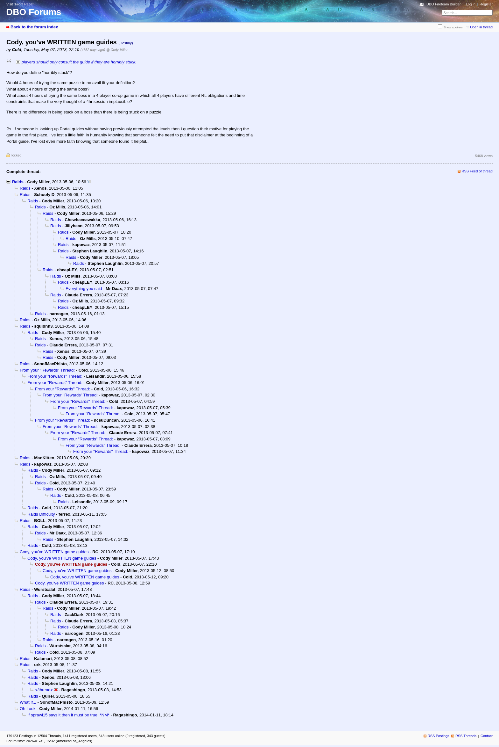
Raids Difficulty (41, 514)
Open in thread (481, 27)
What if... (28, 702)
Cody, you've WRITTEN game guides (54, 551)
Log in (470, 4)
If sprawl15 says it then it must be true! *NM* (68, 715)
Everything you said (84, 288)
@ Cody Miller (117, 50)
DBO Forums (33, 12)
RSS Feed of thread (477, 171)
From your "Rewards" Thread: (47, 370)
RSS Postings (438, 736)
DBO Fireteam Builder (443, 4)
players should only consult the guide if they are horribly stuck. (79, 62)
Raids (18, 181)
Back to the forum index (34, 27)
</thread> (44, 689)
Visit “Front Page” (20, 4)
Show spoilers (453, 27)
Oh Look (28, 708)
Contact (487, 736)
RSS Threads (465, 736)
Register (486, 4)
